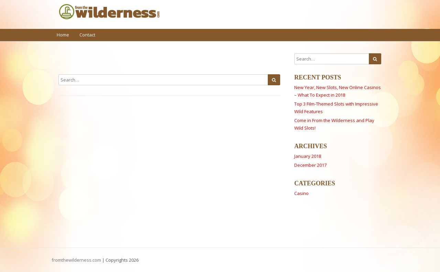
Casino (301, 193)
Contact (87, 35)
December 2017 (310, 165)
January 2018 (307, 156)
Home (63, 35)
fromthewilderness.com (76, 260)
